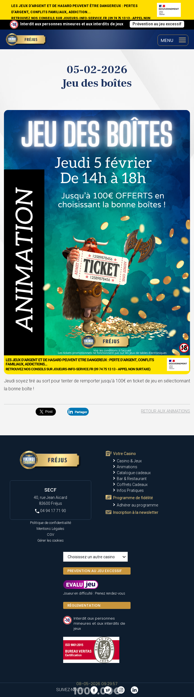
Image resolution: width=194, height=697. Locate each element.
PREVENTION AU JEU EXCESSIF (94, 570)
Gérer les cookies (50, 540)
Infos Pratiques (130, 490)
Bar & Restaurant (132, 478)
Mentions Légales (50, 528)
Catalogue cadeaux (134, 472)
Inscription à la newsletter (135, 512)
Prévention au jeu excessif (157, 24)
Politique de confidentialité (50, 523)
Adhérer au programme (137, 505)
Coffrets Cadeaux (132, 484)
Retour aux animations (165, 411)
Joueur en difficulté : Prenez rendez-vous (94, 593)
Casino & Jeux (129, 461)
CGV (50, 534)
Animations (127, 467)
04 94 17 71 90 (50, 510)
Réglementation (84, 605)
